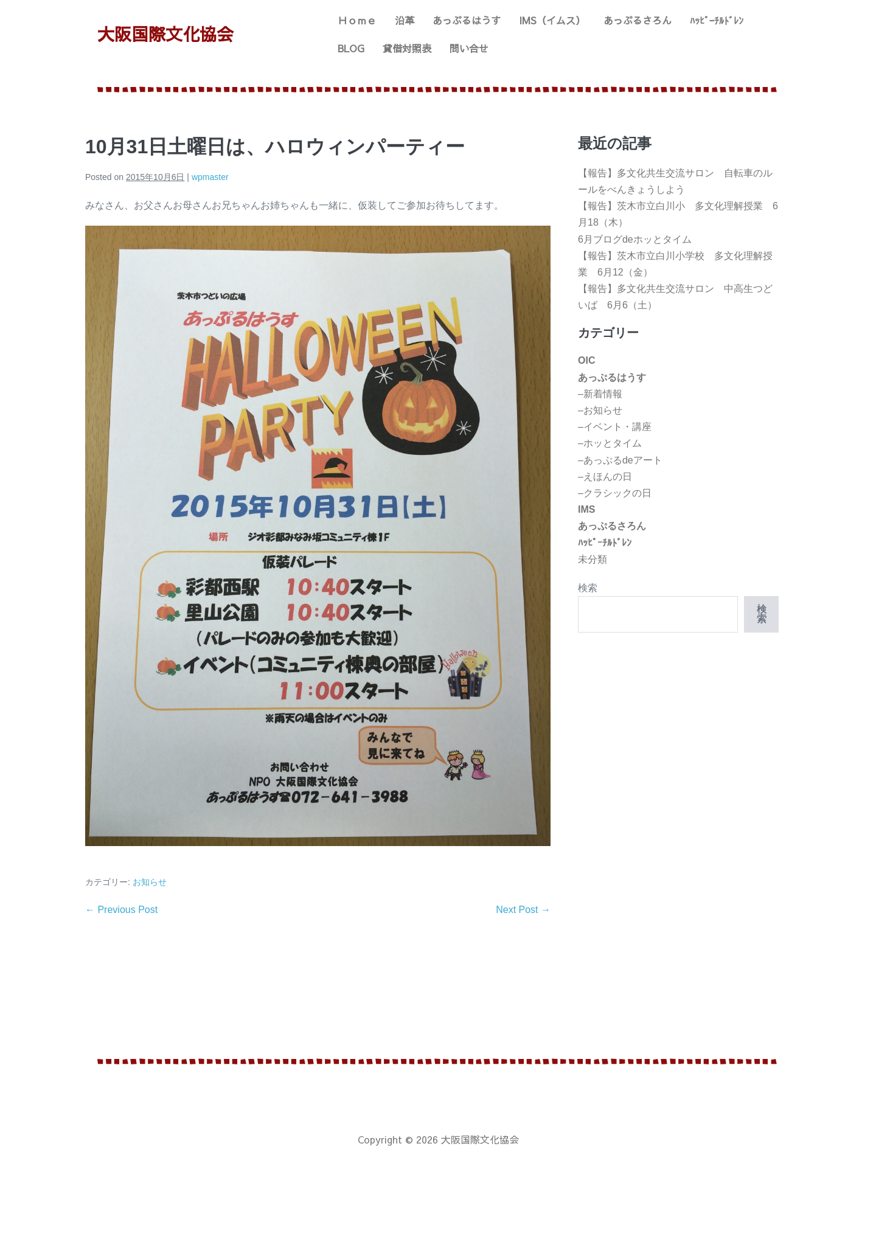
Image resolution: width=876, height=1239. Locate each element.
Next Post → (523, 909)
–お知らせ (600, 410)
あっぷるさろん (637, 20)
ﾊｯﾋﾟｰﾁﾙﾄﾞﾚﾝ (716, 20)
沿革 (404, 20)
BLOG (351, 48)
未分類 (592, 559)
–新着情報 (600, 394)
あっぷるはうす (467, 20)
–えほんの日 (605, 476)
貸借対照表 (407, 48)
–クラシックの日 (615, 493)
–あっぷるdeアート (620, 460)
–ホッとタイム (610, 443)
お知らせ (150, 882)
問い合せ (469, 48)
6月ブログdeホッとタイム (635, 239)
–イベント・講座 (615, 427)
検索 (587, 588)
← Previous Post (121, 909)
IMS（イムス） (552, 20)
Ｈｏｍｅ (357, 20)
